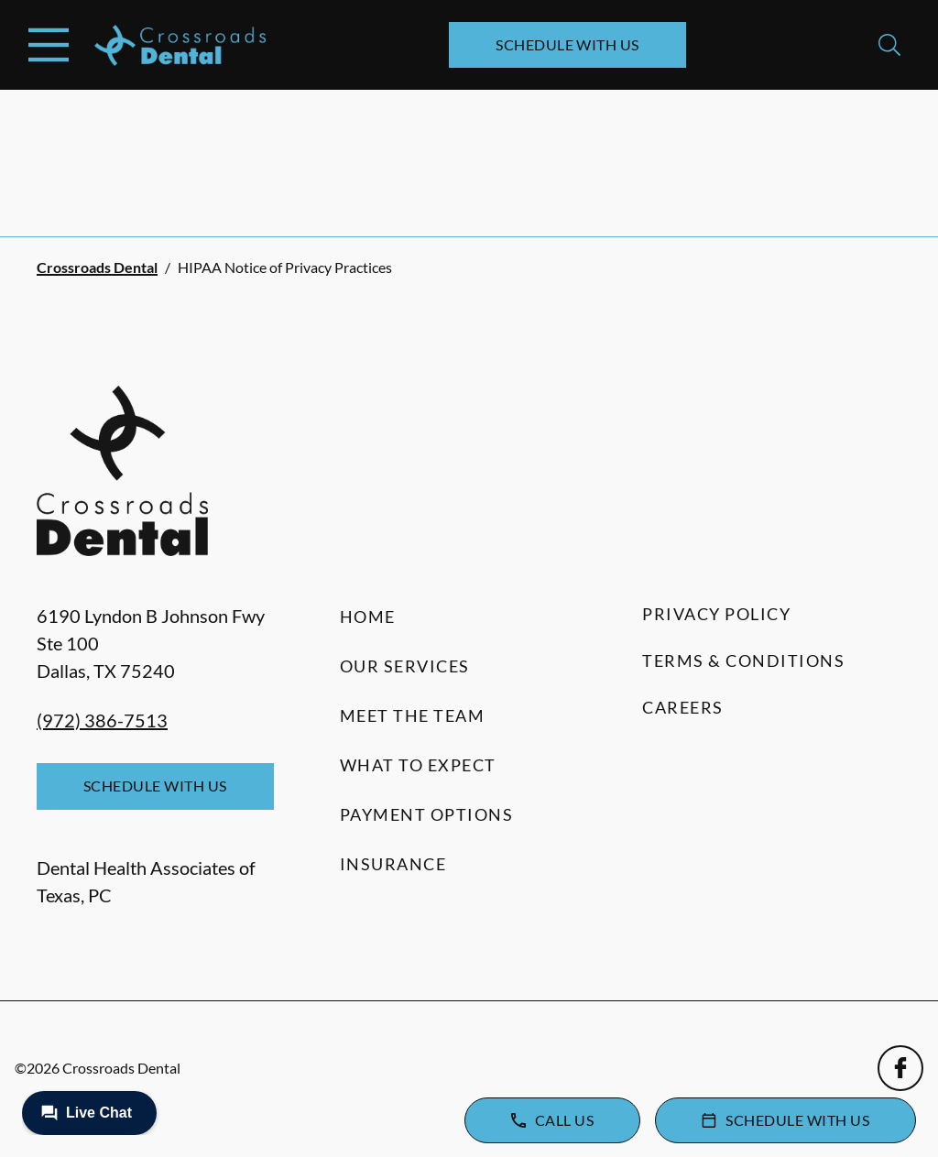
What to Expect (418, 765)
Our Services (405, 666)
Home (368, 616)
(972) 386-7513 (102, 720)
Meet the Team (412, 715)
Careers (683, 707)
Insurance (393, 864)
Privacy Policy (716, 614)
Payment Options (427, 814)
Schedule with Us (567, 44)
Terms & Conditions (743, 660)
